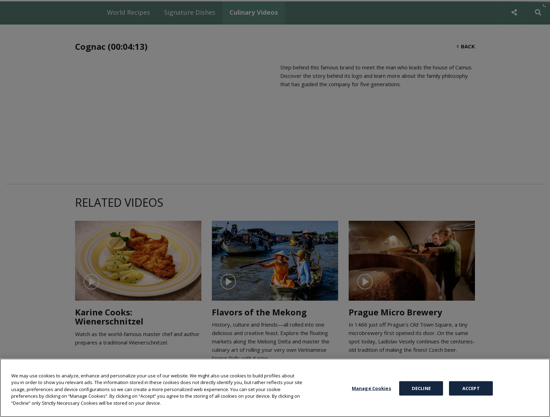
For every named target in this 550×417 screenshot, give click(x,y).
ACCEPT (471, 388)
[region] (275, 387)
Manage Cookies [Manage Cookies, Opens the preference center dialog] (371, 388)
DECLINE (421, 388)
